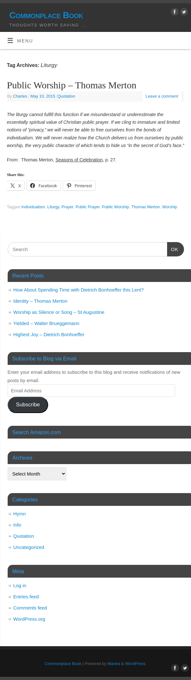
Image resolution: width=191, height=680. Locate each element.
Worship (169, 206)
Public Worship (115, 206)
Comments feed (30, 607)
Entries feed (26, 596)
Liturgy (53, 206)
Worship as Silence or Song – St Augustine (59, 312)
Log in (19, 585)
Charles (20, 96)
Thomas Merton (145, 206)
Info (17, 525)
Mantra (113, 663)
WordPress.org (29, 619)
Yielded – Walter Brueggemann (46, 323)
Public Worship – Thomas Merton (71, 85)
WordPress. (135, 663)
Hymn (19, 513)
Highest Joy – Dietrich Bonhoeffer (48, 334)
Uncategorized (28, 547)
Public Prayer (88, 206)
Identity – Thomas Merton (40, 301)
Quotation (66, 96)
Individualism (33, 206)
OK (173, 248)
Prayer (67, 206)
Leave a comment (162, 96)
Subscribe (28, 405)
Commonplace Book (46, 15)
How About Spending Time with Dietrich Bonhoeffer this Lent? (78, 289)
